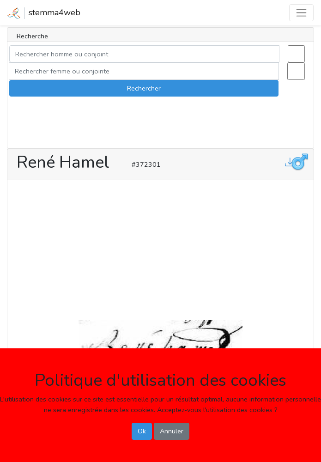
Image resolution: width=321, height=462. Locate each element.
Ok (142, 431)
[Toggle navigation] (301, 12)
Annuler (171, 431)
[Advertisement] (160, 248)
